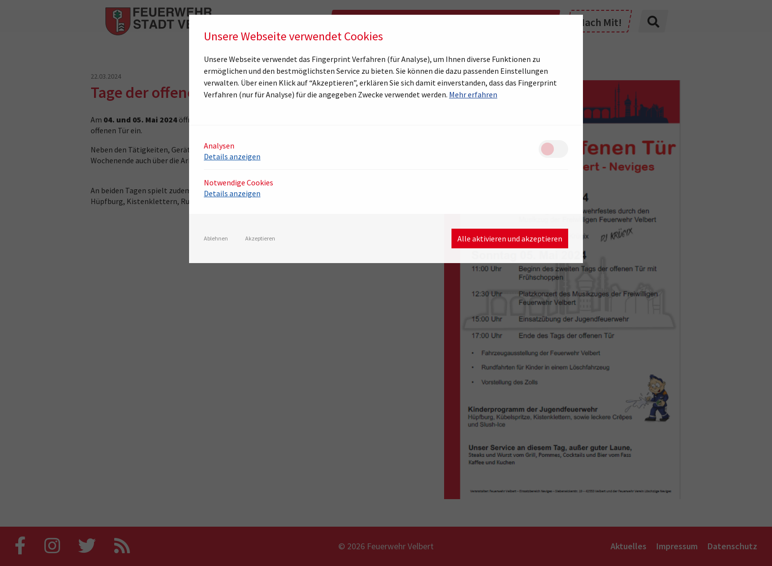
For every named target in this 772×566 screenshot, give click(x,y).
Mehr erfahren (473, 94)
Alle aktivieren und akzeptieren (509, 238)
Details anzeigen (232, 156)
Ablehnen (216, 238)
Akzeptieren (260, 238)
